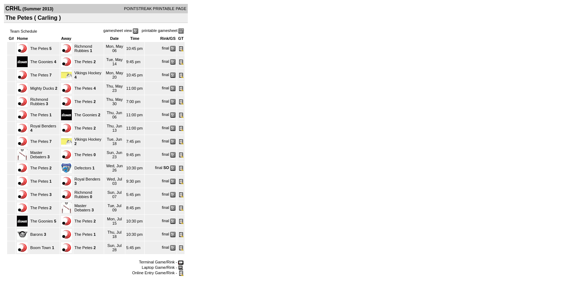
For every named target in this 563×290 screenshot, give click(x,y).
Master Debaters (38, 154)
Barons (36, 234)
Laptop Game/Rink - (163, 267)
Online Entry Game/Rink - (157, 273)
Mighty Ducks (42, 88)
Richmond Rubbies (83, 48)
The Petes (39, 48)
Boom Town (40, 247)
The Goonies (41, 62)
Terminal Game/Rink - (161, 262)
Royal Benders (43, 126)
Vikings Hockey (87, 73)
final (165, 48)
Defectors (82, 168)
